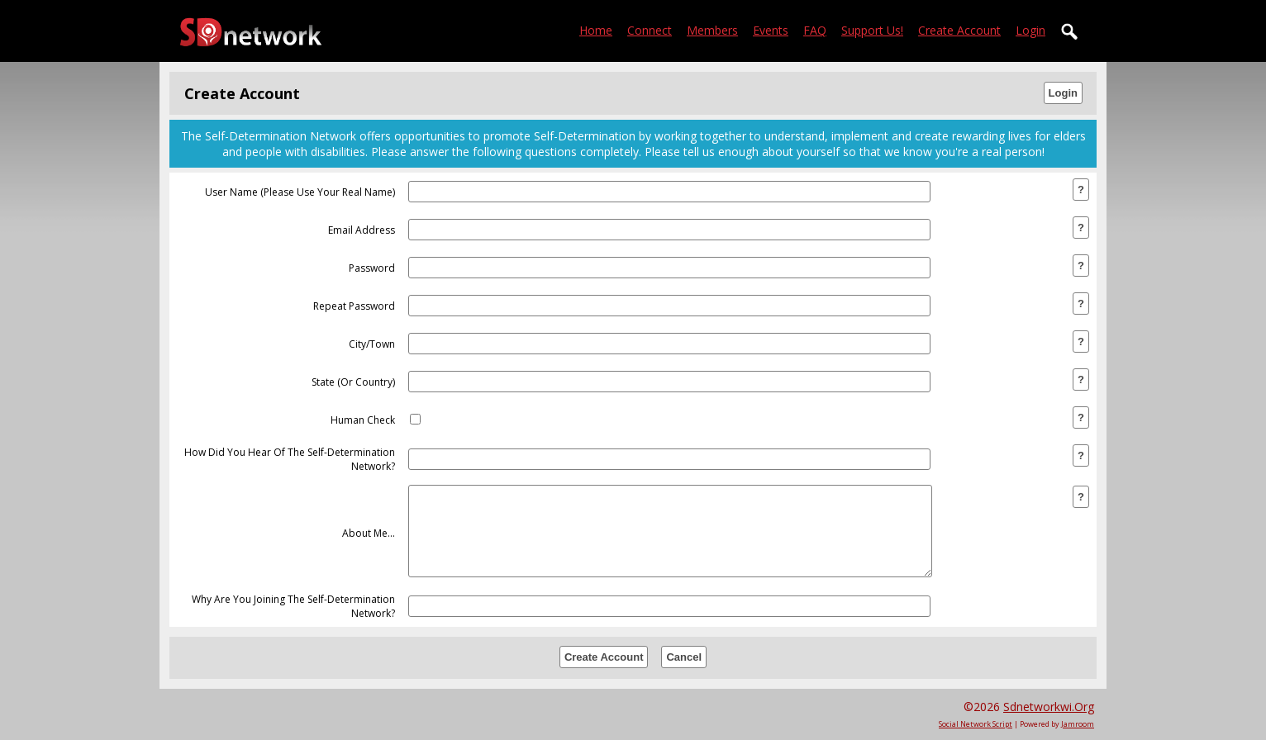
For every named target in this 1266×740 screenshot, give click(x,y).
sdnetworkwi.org (1048, 706)
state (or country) (353, 382)
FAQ (814, 30)
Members (712, 30)
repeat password (354, 306)
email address (361, 230)
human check (363, 420)
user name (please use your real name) (300, 192)
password (372, 268)
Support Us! (872, 30)
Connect (649, 30)
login (1030, 30)
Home (595, 30)
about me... (368, 533)
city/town (372, 344)
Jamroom (1077, 724)
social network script (975, 724)
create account (959, 30)
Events (770, 30)
